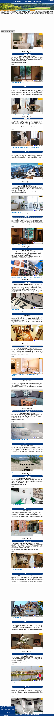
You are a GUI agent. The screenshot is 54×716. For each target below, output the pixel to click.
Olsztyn (40, 261)
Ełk (41, 698)
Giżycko (40, 666)
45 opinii (31, 413)
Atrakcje (28, 10)
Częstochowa (39, 228)
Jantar (41, 456)
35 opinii (31, 316)
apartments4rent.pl (51, 0)
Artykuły (33, 10)
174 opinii (40, 284)
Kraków (40, 326)
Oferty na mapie (8, 10)
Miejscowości (13, 10)
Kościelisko (40, 163)
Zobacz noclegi (27, 54)
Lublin (41, 391)
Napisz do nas (37, 714)
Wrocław (40, 66)
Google (2, 707)
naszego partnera (23, 62)
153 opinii (32, 348)
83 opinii (31, 218)
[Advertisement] (27, 22)
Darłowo (40, 196)
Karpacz (40, 488)
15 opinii (34, 251)
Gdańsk (40, 358)
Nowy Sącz (40, 553)
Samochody (22, 10)
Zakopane (40, 601)
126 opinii (29, 688)
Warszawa (40, 131)
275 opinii (32, 186)
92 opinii (29, 656)
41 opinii (37, 543)
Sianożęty (40, 423)
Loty (18, 10)
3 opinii (31, 56)
